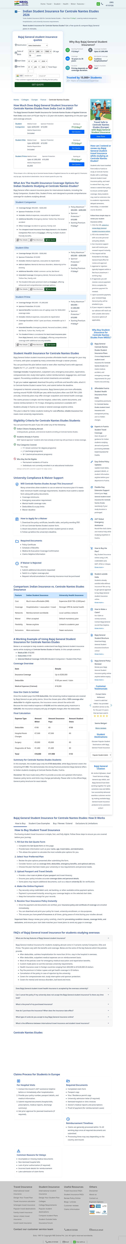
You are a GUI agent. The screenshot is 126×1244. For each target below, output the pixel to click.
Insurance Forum (46, 1223)
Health (65, 4)
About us (93, 1194)
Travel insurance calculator (24, 1201)
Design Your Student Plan (49, 1197)
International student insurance (47, 1192)
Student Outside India (48, 1219)
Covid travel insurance (23, 1223)
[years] (32, 55)
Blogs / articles (70, 1202)
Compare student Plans (48, 1215)
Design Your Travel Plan (23, 1197)
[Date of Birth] (31, 51)
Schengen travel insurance (24, 1205)
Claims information (72, 1209)
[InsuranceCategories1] (100, 755)
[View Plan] (100, 136)
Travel (48, 4)
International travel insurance (21, 1192)
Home (43, 4)
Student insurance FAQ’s (74, 1194)
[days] (30, 71)
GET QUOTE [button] (38, 84)
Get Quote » (76, 132)
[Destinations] (37, 45)
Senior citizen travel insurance (22, 1217)
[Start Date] (30, 61)
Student (57, 4)
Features (80, 4)
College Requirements (48, 1205)
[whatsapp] (98, 4)
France (43, 99)
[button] (92, 705)
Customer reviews (71, 1205)
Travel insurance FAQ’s (73, 1191)
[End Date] (30, 67)
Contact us (93, 1198)
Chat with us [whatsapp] (79, 1242)
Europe (35, 99)
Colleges (25, 99)
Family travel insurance (23, 1212)
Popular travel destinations (25, 1209)
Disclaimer (93, 1191)
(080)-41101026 (51, 1242)
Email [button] (65, 1242)
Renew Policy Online (72, 1198)
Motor (73, 4)
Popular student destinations (45, 1210)
